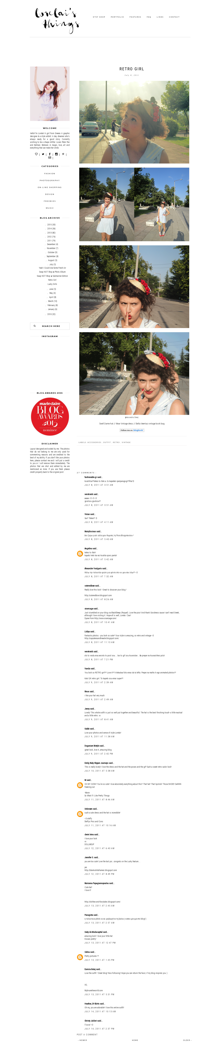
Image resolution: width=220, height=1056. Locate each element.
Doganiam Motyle (92, 746)
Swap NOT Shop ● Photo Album (52, 272)
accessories (94, 442)
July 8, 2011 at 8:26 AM (99, 599)
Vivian (87, 514)
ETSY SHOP (99, 17)
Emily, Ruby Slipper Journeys (97, 763)
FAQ (149, 17)
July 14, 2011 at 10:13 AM (100, 1011)
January (51, 309)
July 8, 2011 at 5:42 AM (99, 559)
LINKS (160, 17)
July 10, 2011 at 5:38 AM (100, 771)
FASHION (49, 173)
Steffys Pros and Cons (94, 821)
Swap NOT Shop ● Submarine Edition (52, 276)
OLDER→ (187, 1040)
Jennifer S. (89, 857)
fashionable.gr (91, 477)
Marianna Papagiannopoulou (97, 883)
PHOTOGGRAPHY (50, 180)
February (51, 305)
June (51, 289)
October (51, 252)
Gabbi (87, 729)
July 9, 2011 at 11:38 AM (100, 736)
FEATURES (135, 17)
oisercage (89, 609)
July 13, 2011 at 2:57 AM (100, 923)
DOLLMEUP (89, 844)
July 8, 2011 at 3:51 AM (99, 485)
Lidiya (87, 631)
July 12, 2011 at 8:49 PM (99, 874)
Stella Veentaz (142, 423)
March (50, 301)
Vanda (88, 668)
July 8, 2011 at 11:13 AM (100, 642)
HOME (135, 1040)
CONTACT (174, 17)
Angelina (88, 548)
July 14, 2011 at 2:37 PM (99, 1029)
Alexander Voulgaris (93, 568)
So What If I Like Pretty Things (97, 795)
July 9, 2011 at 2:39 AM (99, 682)
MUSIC (50, 208)
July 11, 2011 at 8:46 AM (100, 799)
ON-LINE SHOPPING (50, 187)
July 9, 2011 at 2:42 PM (99, 754)
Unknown (89, 809)
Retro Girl (52, 280)
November (51, 248)
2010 (49, 314)
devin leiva (89, 834)
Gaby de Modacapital (94, 932)
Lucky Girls (52, 284)
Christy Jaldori (91, 1021)
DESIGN (49, 194)
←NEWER (82, 1040)
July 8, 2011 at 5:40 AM (99, 539)
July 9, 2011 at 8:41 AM (99, 719)
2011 (49, 240)
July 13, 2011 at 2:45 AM (100, 906)
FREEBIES (50, 201)
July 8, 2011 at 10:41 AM (100, 622)
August (51, 260)
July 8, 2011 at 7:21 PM (99, 659)
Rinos (87, 691)
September (51, 256)
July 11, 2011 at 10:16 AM (100, 825)
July (51, 264)
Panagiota (89, 915)
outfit (107, 442)
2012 (49, 237)
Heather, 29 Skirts (92, 1004)
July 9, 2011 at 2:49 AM (99, 699)
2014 (49, 228)
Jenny (87, 709)
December (51, 244)
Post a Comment (87, 1034)
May (51, 293)
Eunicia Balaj (90, 969)
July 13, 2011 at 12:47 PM (100, 943)
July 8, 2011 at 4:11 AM (99, 522)
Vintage (126, 442)
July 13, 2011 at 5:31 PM (99, 994)
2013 (49, 233)
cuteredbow (90, 586)
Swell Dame (104, 423)
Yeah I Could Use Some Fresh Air (52, 268)
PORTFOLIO (117, 17)
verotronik (89, 494)
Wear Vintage (122, 423)
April (51, 297)
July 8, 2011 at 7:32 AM (99, 576)
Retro (116, 442)
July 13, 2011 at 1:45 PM (99, 960)
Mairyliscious (90, 531)
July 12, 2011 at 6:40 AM (100, 848)
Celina (87, 952)
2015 (49, 224)
